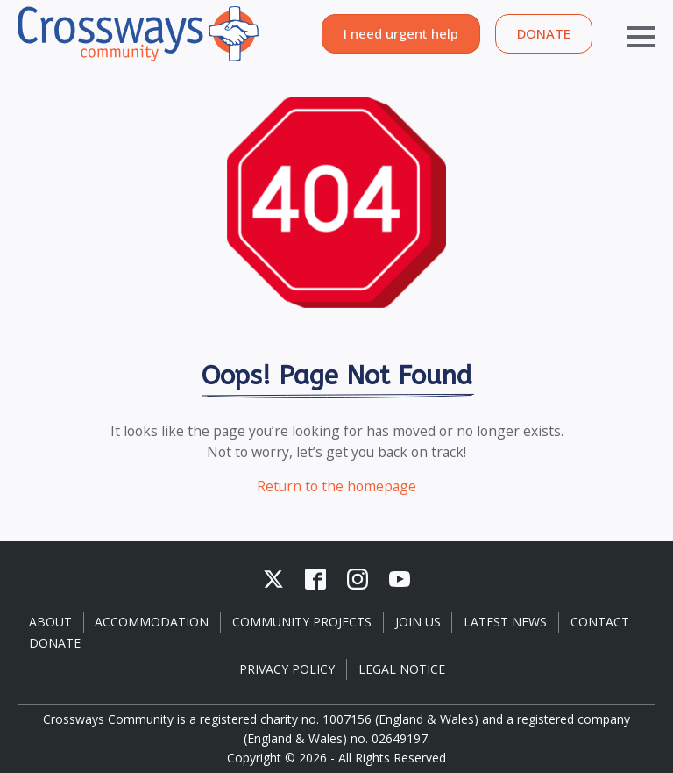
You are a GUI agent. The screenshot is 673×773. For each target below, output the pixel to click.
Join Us (418, 621)
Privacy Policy (287, 669)
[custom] (273, 579)
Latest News (505, 621)
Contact (599, 621)
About (50, 621)
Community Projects (302, 621)
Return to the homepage (336, 486)
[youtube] (399, 579)
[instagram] (357, 579)
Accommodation (152, 621)
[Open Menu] (623, 33)
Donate (55, 642)
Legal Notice (401, 669)
